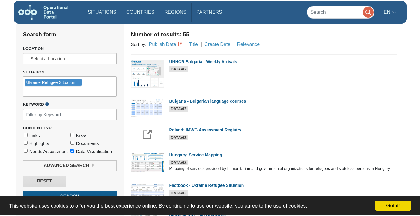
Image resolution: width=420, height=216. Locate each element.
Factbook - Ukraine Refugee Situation (206, 185)
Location (33, 48)
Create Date (217, 44)
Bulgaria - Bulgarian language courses (207, 101)
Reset (44, 181)
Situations (102, 12)
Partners (209, 12)
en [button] (388, 12)
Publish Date (162, 44)
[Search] (340, 12)
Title (193, 44)
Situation (34, 72)
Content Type (38, 128)
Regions (175, 12)
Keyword (36, 104)
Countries (140, 12)
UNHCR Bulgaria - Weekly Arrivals (203, 61)
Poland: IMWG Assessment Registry (205, 130)
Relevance (248, 44)
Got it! (393, 205)
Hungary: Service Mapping (195, 154)
